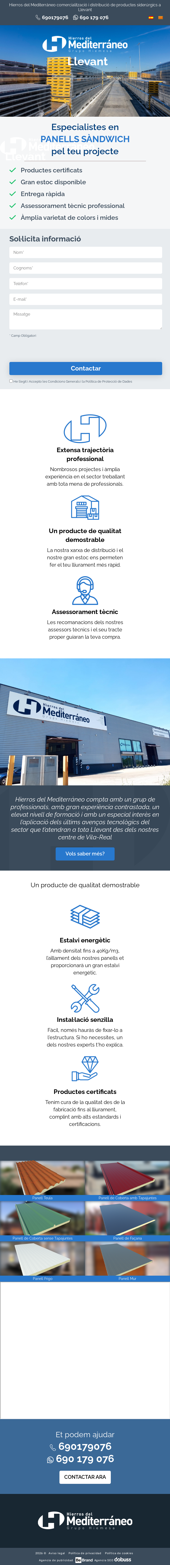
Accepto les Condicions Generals (54, 381)
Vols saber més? (85, 854)
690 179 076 (94, 17)
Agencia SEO (103, 1560)
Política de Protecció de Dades (109, 381)
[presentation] (47, 351)
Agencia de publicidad (56, 1560)
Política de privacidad (85, 1553)
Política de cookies (119, 1553)
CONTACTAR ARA (85, 1477)
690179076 (55, 17)
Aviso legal (57, 1553)
